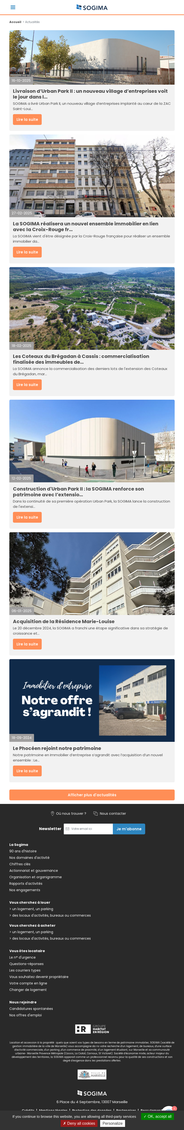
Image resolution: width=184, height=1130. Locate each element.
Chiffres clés (19, 864)
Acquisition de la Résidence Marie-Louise (64, 621)
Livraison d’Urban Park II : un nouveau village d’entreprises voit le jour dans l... (90, 94)
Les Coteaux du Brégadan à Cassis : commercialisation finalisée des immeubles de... (81, 359)
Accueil (15, 22)
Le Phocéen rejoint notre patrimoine (57, 748)
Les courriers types (24, 970)
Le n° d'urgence (22, 957)
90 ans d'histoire (23, 851)
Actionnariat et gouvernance (33, 870)
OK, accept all (158, 1116)
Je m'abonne (129, 828)
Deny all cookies (79, 1123)
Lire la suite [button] (27, 119)
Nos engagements (24, 890)
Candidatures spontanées (31, 1008)
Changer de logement (28, 989)
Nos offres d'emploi (25, 1015)
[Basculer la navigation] (13, 7)
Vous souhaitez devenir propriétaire (39, 976)
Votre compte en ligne (28, 983)
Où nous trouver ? (68, 813)
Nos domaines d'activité (29, 857)
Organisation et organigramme (35, 877)
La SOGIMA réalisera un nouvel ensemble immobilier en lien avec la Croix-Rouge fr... (85, 226)
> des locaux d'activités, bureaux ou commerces (50, 915)
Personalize (113, 1123)
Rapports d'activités (25, 883)
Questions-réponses (26, 963)
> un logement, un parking (31, 909)
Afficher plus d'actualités (92, 794)
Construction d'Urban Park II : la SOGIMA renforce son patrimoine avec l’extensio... (78, 492)
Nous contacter (109, 813)
